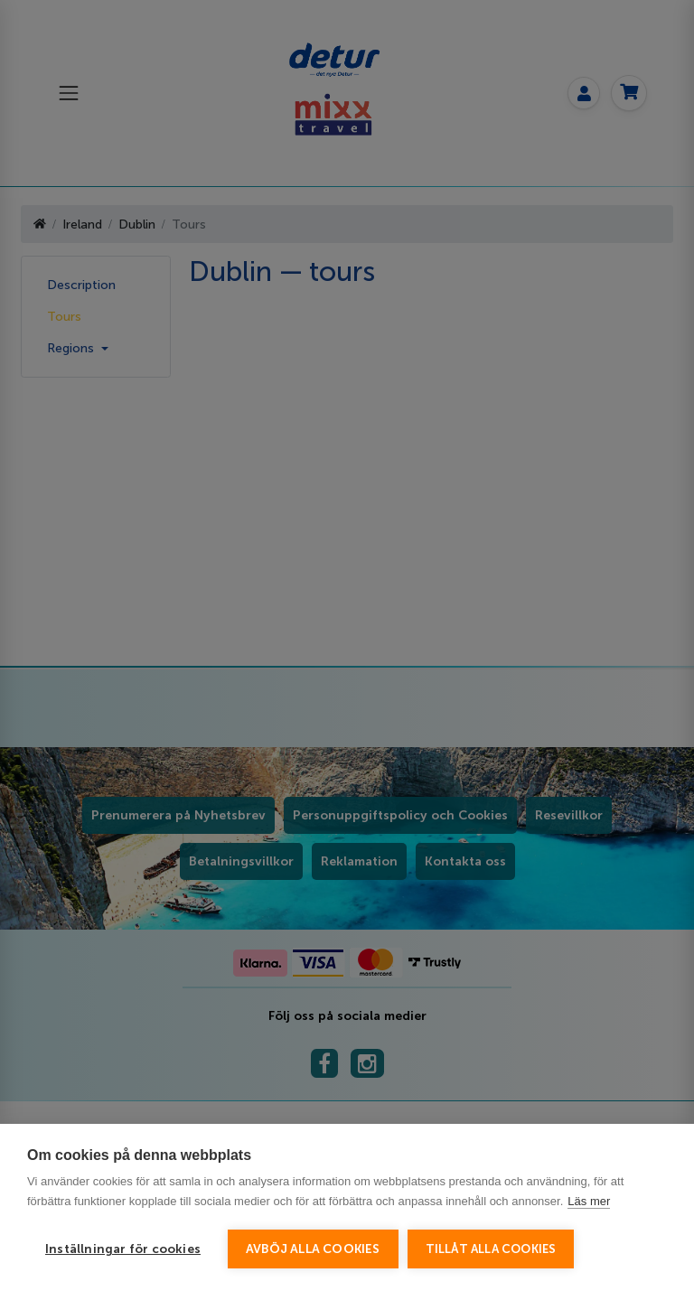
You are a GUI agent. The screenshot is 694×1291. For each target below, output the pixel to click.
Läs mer (588, 1201)
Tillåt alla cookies (491, 1249)
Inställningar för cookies (123, 1249)
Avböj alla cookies (313, 1249)
